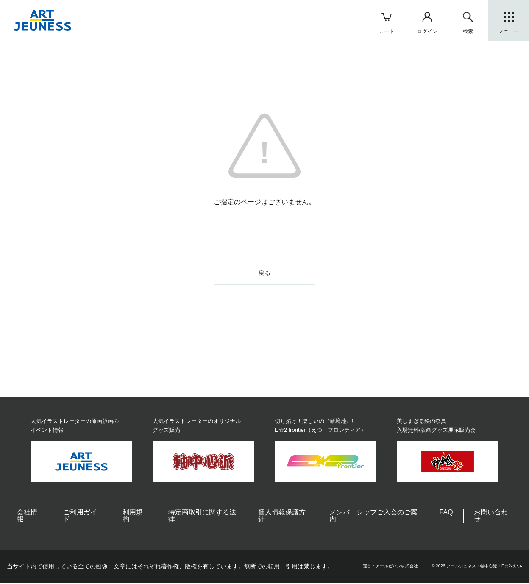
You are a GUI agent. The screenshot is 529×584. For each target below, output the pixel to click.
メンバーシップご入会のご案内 (373, 517)
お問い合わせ (491, 517)
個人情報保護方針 (282, 517)
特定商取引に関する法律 (202, 517)
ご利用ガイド (80, 517)
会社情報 (27, 517)
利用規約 (133, 517)
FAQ (446, 513)
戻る (264, 273)
